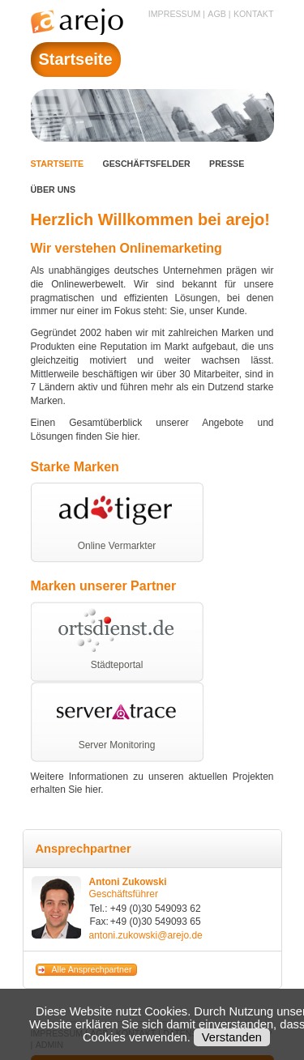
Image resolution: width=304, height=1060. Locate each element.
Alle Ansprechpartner (92, 969)
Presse (226, 163)
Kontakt (253, 14)
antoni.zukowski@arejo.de (146, 935)
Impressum (174, 14)
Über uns (53, 189)
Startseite (57, 163)
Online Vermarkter (117, 545)
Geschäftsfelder (146, 163)
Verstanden (232, 1037)
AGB (217, 14)
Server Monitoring (117, 745)
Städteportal (117, 664)
